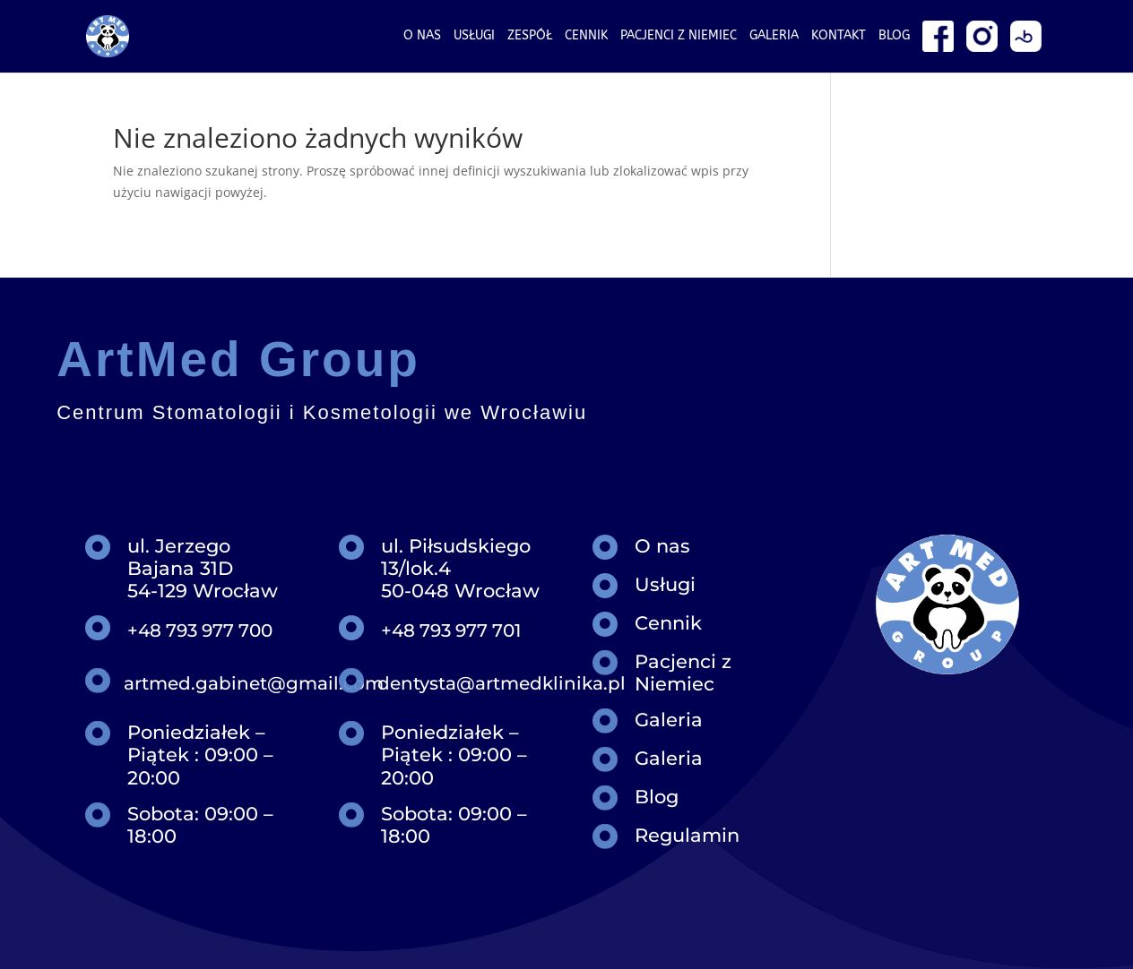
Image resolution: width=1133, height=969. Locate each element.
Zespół (529, 36)
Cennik (586, 36)
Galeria (774, 36)
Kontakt (838, 36)
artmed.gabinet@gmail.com (254, 683)
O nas (422, 36)
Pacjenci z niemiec (678, 36)
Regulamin (687, 835)
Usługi (474, 36)
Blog (894, 36)
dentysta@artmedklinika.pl (501, 683)
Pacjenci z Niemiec (683, 672)
